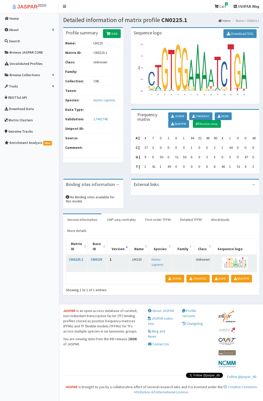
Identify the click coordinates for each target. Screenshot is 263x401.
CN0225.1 (76, 259)
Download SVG (240, 33)
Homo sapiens (104, 100)
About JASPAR (161, 310)
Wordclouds (220, 219)
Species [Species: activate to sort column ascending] (160, 249)
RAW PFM (178, 124)
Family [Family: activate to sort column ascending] (182, 249)
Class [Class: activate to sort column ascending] (202, 249)
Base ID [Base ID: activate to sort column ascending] (97, 246)
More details (77, 230)
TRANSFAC (201, 116)
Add (111, 33)
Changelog (192, 323)
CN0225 (96, 259)
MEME (223, 116)
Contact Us (158, 344)
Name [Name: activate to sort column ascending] (139, 249)
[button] (64, 6)
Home (224, 21)
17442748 (100, 119)
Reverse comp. (207, 124)
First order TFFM (158, 219)
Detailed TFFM (191, 219)
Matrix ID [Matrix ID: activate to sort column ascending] (76, 246)
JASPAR (177, 116)
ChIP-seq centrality (121, 219)
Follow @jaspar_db (242, 376)
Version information (82, 219)
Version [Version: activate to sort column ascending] (118, 249)
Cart (221, 5)
